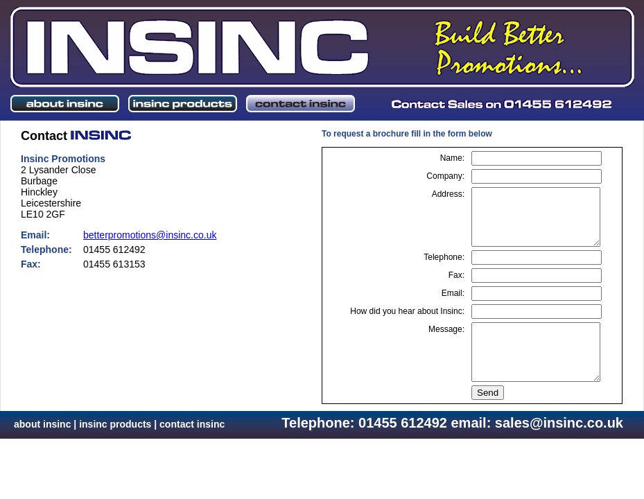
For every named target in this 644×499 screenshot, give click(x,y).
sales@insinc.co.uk (559, 422)
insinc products (115, 424)
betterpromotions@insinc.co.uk (149, 234)
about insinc (42, 424)
